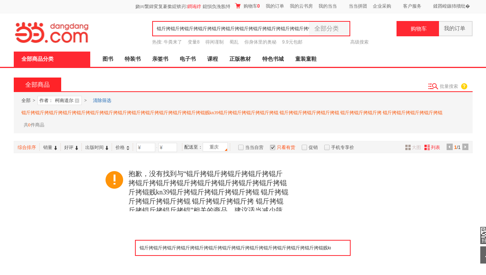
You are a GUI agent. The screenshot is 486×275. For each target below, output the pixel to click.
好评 (71, 147)
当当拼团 (358, 6)
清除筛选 (102, 100)
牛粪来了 (173, 42)
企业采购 (382, 6)
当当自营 (254, 147)
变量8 (194, 42)
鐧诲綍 (194, 6)
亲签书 (160, 59)
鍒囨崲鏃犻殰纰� (451, 6)
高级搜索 (359, 42)
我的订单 (275, 6)
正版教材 (240, 59)
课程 (212, 59)
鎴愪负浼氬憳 (216, 6)
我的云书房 (301, 6)
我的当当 (328, 6)
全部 (26, 100)
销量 (50, 147)
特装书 (133, 59)
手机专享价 (342, 147)
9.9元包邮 (292, 42)
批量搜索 (449, 86)
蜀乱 (234, 42)
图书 (107, 59)
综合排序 (27, 147)
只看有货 (286, 147)
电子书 (188, 59)
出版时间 (96, 147)
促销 (313, 147)
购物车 (247, 6)
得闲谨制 (214, 42)
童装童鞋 (306, 59)
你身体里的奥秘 (260, 42)
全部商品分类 (37, 59)
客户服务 (412, 6)
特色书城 (273, 59)
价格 (122, 147)
